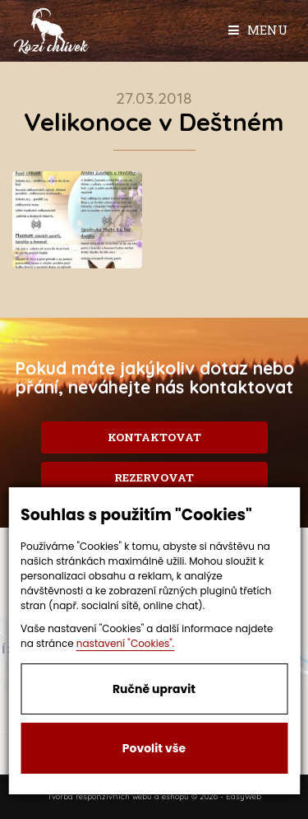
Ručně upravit (154, 689)
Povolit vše (154, 748)
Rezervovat (154, 477)
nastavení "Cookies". (125, 643)
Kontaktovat (154, 437)
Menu (257, 29)
